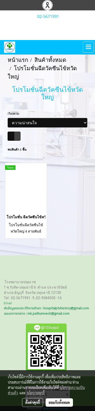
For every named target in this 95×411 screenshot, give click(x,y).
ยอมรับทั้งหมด (59, 402)
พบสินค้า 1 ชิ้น (17, 149)
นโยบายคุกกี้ (36, 392)
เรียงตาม (15, 113)
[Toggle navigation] (88, 47)
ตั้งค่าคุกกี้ (32, 402)
